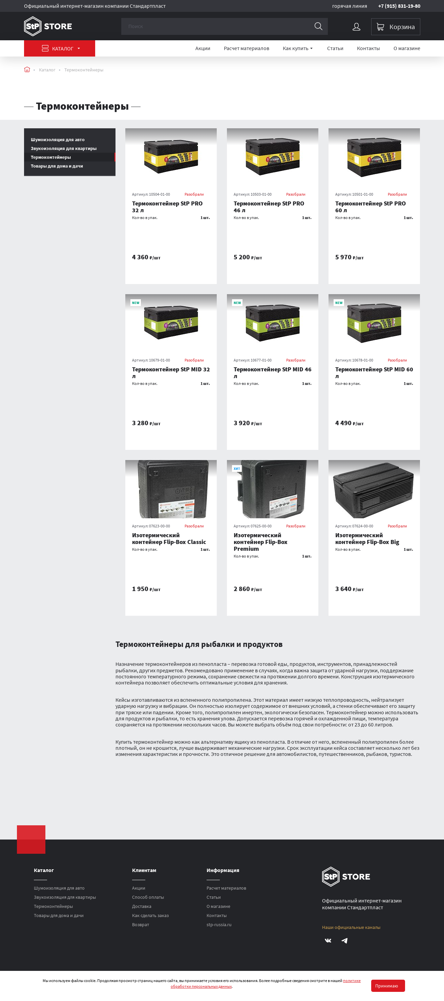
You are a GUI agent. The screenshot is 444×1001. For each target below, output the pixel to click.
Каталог (61, 48)
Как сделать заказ (150, 915)
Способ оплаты (148, 897)
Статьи (335, 48)
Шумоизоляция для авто (59, 888)
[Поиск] (319, 26)
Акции (202, 48)
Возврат (140, 924)
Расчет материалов (246, 48)
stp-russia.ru (219, 924)
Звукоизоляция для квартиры (65, 897)
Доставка (141, 906)
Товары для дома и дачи (57, 166)
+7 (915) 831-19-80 (399, 5)
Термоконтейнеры (83, 70)
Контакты (368, 48)
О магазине (407, 48)
